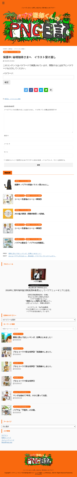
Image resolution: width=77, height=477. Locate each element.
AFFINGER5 (38, 474)
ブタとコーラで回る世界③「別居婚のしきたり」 (33, 352)
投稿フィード (6, 438)
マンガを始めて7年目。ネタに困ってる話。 (30, 396)
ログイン (5, 435)
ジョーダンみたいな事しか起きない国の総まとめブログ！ (38, 470)
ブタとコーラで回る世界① (24, 381)
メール (7, 144)
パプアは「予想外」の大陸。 (24, 410)
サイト (6, 152)
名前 (6, 135)
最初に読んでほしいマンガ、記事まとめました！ (25, 253)
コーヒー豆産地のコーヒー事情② (28, 228)
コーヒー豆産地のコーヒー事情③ (28, 199)
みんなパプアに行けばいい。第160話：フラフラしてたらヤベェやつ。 (32, 256)
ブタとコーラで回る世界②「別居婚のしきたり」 (33, 366)
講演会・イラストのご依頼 (12, 99)
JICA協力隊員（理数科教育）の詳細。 (30, 214)
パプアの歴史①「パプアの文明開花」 (30, 243)
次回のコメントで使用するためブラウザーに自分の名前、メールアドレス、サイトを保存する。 (36, 160)
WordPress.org (7, 442)
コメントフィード (8, 440)
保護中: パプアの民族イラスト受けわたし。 (32, 185)
